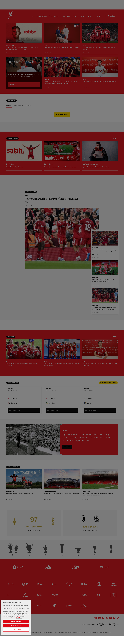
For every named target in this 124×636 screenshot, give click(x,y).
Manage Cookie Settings (16, 629)
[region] (16, 617)
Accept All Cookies (16, 621)
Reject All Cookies (16, 625)
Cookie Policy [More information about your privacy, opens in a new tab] (19, 617)
